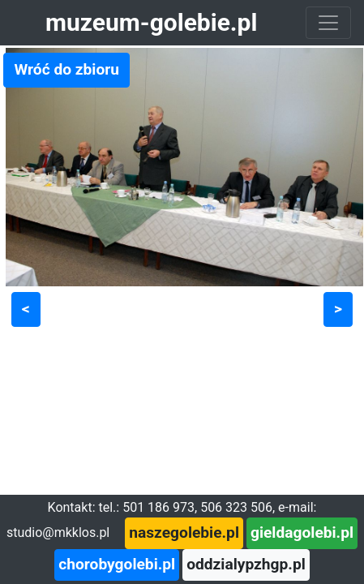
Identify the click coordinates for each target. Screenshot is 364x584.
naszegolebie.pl (184, 532)
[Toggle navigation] (328, 22)
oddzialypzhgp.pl (246, 564)
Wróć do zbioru (66, 69)
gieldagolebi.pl (302, 532)
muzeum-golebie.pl (151, 22)
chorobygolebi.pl (116, 564)
